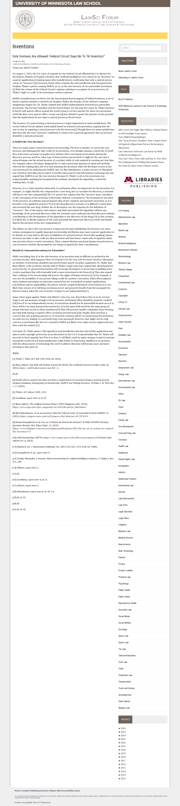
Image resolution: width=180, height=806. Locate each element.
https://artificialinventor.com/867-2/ (38, 367)
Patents (66, 64)
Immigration (124, 466)
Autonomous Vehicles (128, 250)
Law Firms (123, 505)
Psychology (124, 583)
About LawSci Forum (128, 71)
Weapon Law (124, 708)
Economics (123, 348)
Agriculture (123, 223)
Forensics (123, 439)
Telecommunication (127, 655)
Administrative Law (127, 217)
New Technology (55, 64)
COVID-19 (123, 302)
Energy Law (124, 374)
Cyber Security (125, 322)
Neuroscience (125, 544)
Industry (122, 472)
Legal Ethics (124, 518)
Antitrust (122, 236)
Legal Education (126, 511)
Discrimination (125, 341)
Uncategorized (125, 695)
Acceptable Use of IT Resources (37, 802)
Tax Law (122, 649)
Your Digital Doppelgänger (132, 137)
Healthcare (123, 452)
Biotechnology (125, 256)
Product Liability (126, 570)
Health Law (124, 446)
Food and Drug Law (127, 433)
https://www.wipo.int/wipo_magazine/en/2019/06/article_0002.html (48, 407)
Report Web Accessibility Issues (65, 791)
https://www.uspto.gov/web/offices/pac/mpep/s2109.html (74, 437)
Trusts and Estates (127, 688)
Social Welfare (125, 622)
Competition (124, 276)
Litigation (123, 524)
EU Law (122, 400)
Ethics (121, 394)
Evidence (123, 413)
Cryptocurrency (125, 315)
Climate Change (125, 269)
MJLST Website (126, 99)
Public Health (124, 590)
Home (17, 791)
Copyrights (123, 295)
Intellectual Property (39, 64)
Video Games (124, 701)
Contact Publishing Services (35, 791)
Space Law (124, 636)
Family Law (124, 420)
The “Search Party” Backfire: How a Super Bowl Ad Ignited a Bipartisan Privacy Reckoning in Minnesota (143, 144)
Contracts (123, 289)
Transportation (125, 681)
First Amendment (126, 426)
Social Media (124, 616)
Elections (123, 361)
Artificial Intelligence (21, 64)
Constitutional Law (127, 282)
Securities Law (125, 609)
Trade (121, 668)
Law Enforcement (126, 498)
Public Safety (124, 596)
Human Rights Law (127, 459)
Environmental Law (127, 387)
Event (121, 407)
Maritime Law (125, 531)
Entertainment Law (127, 380)
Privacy (122, 564)
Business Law (125, 263)
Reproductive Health (128, 603)
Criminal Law (124, 309)
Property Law (125, 577)
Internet (122, 492)
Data (121, 328)
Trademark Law (125, 675)
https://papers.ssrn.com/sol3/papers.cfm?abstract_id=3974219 (53, 416)
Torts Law (123, 662)
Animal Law (124, 230)
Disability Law (125, 335)
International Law (126, 485)
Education (123, 354)
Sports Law (124, 642)
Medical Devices (126, 538)
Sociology (123, 629)
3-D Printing (124, 210)
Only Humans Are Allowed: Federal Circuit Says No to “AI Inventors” (58, 56)
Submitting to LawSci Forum (131, 77)
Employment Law (126, 367)
